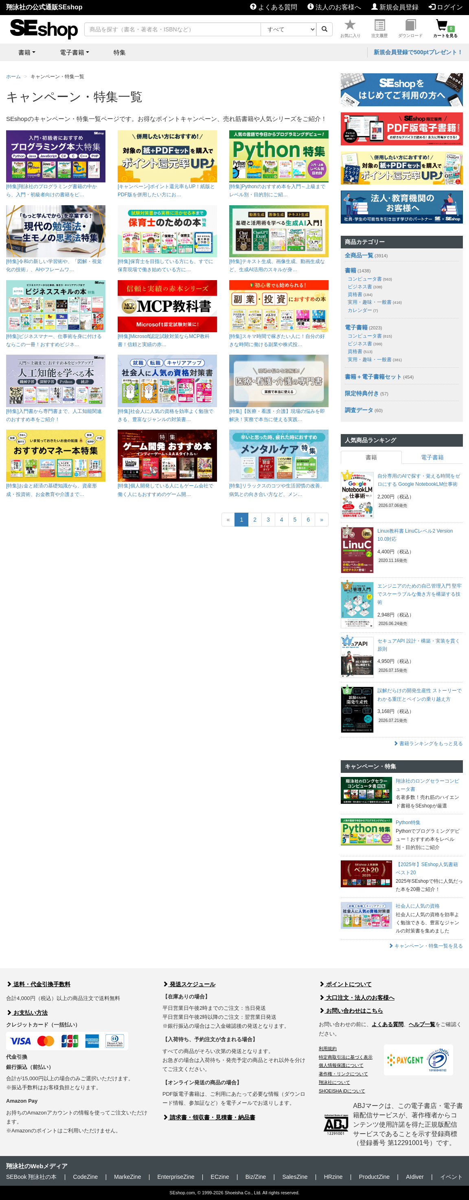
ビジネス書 (365, 287)
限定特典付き (362, 393)
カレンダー (363, 310)
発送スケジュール (188, 984)
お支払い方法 (27, 1012)
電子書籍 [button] (72, 52)
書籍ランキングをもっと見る (428, 743)
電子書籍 (356, 327)
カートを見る (445, 29)
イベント (451, 1177)
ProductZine (374, 1177)
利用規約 (328, 1048)
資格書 (360, 294)
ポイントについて (345, 984)
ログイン (446, 7)
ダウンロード (410, 29)
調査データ (359, 410)
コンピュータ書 (370, 279)
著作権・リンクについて (343, 1073)
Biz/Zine (255, 1177)
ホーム (13, 76)
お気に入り (350, 29)
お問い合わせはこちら (351, 1010)
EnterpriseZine (175, 1177)
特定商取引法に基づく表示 (346, 1057)
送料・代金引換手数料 (38, 984)
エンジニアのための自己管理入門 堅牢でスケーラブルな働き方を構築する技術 (419, 594)
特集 (120, 52)
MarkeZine (127, 1177)
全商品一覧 (359, 255)
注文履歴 (379, 29)
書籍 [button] (24, 52)
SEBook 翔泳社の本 (31, 1177)
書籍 (350, 270)
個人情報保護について (341, 1065)
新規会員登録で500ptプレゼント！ (418, 52)
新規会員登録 (395, 7)
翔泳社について (334, 1082)
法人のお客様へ (334, 7)
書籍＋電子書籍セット (373, 376)
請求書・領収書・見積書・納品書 (208, 1117)
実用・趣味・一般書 (375, 302)
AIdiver (415, 1177)
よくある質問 (273, 7)
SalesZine (294, 1177)
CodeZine (85, 1177)
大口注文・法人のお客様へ (356, 997)
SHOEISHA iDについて (342, 1090)
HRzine (333, 1177)
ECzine (220, 1177)
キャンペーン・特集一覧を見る (425, 946)
